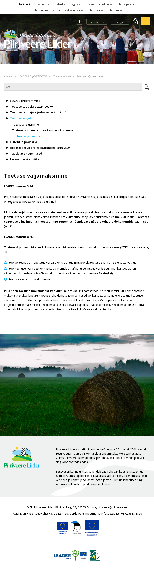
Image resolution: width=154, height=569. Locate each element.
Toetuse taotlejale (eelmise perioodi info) (39, 112)
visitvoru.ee (116, 10)
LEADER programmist (25, 101)
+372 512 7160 (58, 513)
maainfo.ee (106, 4)
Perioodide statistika (24, 159)
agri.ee (76, 4)
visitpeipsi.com (126, 4)
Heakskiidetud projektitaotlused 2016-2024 (40, 148)
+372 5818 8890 (131, 513)
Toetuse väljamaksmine (90, 76)
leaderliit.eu (44, 4)
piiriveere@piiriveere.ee (112, 507)
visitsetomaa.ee (74, 10)
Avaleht (8, 76)
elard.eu (62, 4)
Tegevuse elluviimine (25, 124)
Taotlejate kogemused (26, 153)
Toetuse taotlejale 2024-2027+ (31, 106)
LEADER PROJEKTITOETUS (32, 76)
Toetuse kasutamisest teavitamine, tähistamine (43, 130)
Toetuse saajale (62, 76)
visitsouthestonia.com (47, 10)
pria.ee (89, 4)
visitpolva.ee (96, 10)
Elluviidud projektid (23, 142)
